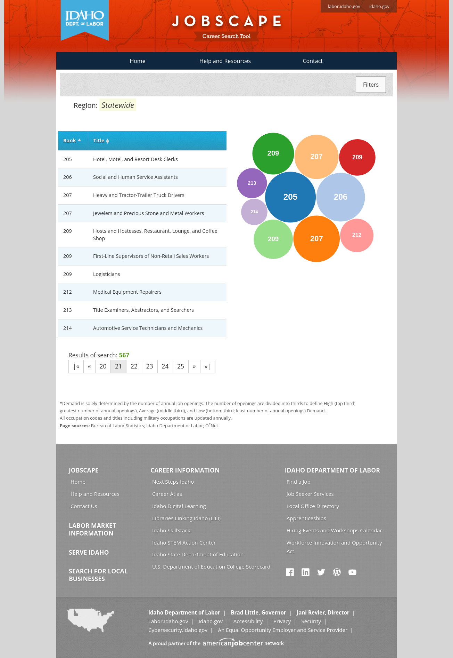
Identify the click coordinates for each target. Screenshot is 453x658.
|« (76, 366)
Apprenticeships (306, 518)
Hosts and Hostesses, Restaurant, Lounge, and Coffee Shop (155, 234)
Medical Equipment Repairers (127, 291)
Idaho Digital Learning (179, 505)
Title (99, 140)
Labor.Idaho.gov (168, 621)
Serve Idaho (89, 552)
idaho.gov (379, 6)
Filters (371, 84)
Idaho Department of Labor (332, 470)
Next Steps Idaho (173, 481)
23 (149, 366)
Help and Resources (225, 61)
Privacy (282, 621)
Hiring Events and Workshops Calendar (334, 530)
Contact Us (84, 505)
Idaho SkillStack (171, 530)
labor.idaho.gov (344, 6)
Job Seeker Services (310, 493)
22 (134, 366)
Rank (69, 140)
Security (311, 621)
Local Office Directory (313, 505)
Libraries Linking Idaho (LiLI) (186, 518)
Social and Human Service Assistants (135, 177)
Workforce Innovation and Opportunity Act (334, 547)
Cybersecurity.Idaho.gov (177, 629)
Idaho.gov (211, 621)
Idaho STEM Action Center (184, 542)
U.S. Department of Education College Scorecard (211, 566)
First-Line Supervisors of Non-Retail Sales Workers (151, 256)
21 (118, 366)
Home (137, 61)
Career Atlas (167, 493)
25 (180, 366)
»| (208, 366)
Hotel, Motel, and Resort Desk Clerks (135, 159)
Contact (313, 61)
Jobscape (84, 470)
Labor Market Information (92, 529)
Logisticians (106, 274)
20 (103, 366)
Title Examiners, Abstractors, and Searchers (143, 310)
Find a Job (299, 481)
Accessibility (248, 621)
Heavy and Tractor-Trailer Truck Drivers (138, 195)
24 (165, 366)
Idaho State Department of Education (198, 554)
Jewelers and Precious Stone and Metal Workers (148, 213)
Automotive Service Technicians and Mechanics (148, 328)
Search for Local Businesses (98, 575)
